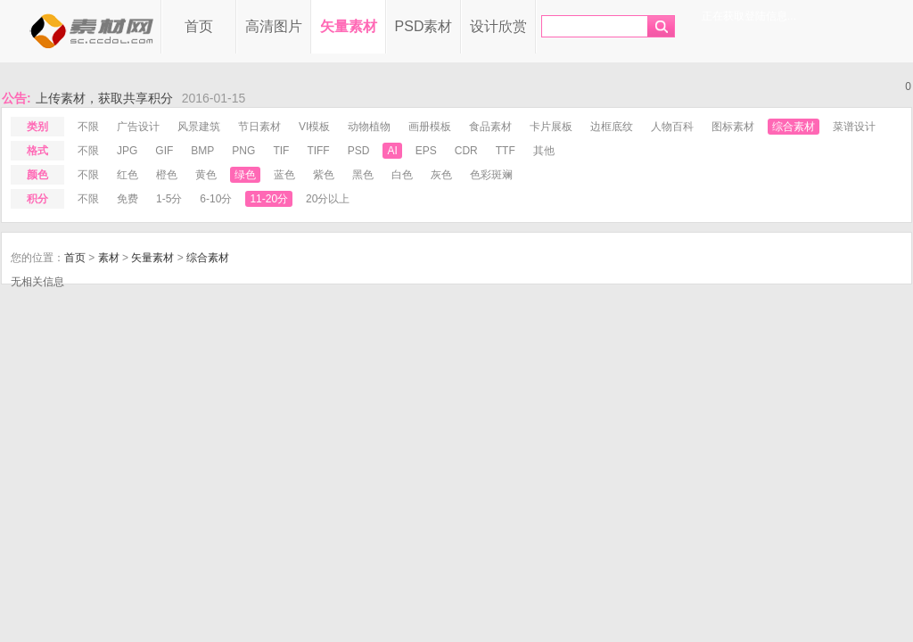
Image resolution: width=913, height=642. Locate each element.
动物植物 (369, 126)
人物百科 (672, 126)
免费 (127, 199)
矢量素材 (348, 26)
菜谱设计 (854, 126)
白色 (402, 175)
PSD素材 (424, 26)
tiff (318, 150)
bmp (202, 150)
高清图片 (273, 26)
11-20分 (269, 199)
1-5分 (169, 199)
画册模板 (429, 126)
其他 (544, 150)
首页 (199, 26)
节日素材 (259, 126)
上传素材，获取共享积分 (104, 98)
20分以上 (328, 199)
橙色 (166, 175)
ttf (505, 150)
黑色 (363, 175)
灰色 (441, 175)
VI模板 (314, 126)
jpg (127, 150)
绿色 (245, 175)
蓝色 (284, 175)
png (243, 150)
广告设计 (138, 126)
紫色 (323, 175)
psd (359, 150)
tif (281, 150)
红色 (127, 175)
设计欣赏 (498, 26)
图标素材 (732, 126)
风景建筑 (198, 126)
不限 (88, 126)
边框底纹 (611, 126)
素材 (108, 257)
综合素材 (793, 126)
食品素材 (490, 126)
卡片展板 (551, 126)
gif (164, 150)
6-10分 (216, 199)
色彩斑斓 (491, 175)
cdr (466, 150)
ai (392, 150)
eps (426, 150)
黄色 (206, 175)
